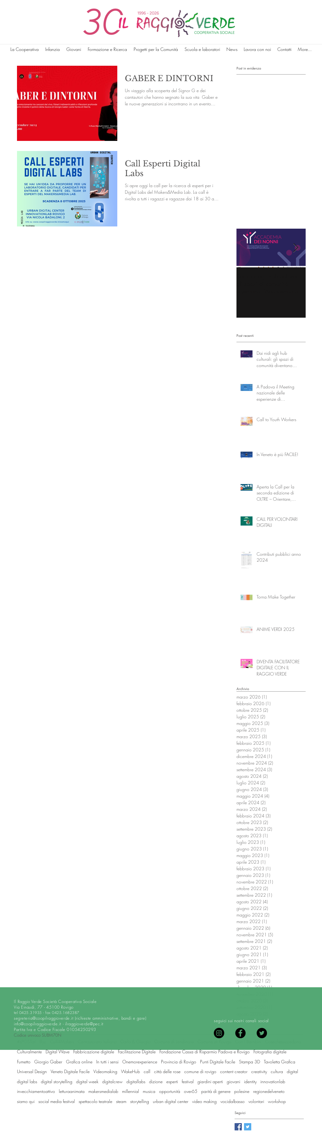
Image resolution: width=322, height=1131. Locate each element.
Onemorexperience (139, 1062)
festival (188, 1081)
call (147, 1071)
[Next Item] (295, 248)
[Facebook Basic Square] (238, 1126)
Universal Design (32, 1071)
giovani (233, 1081)
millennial (130, 1091)
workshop (277, 1101)
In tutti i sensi (107, 1062)
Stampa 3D (249, 1062)
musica (149, 1091)
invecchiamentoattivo (36, 1091)
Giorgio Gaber (48, 1062)
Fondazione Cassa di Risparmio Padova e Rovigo (204, 1052)
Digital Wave (57, 1052)
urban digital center (170, 1101)
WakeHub (130, 1071)
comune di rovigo (200, 1071)
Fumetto (24, 1062)
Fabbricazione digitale (93, 1052)
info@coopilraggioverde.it (37, 1024)
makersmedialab (103, 1091)
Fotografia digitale (269, 1052)
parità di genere (215, 1091)
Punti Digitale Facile (217, 1062)
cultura (277, 1071)
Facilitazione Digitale (137, 1052)
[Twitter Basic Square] (247, 1126)
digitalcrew (112, 1081)
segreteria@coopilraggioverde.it (43, 1018)
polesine (241, 1091)
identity (250, 1081)
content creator (233, 1071)
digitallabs (135, 1081)
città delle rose (167, 1071)
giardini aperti (210, 1081)
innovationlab (272, 1081)
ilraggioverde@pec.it (84, 1024)
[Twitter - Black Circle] (262, 1033)
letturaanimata (72, 1091)
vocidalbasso (232, 1101)
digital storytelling (56, 1081)
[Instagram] (219, 1033)
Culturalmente (29, 1052)
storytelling (139, 1101)
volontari (256, 1101)
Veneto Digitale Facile (70, 1071)
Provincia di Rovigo (178, 1062)
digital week (87, 1081)
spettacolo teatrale (95, 1101)
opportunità (169, 1091)
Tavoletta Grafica (279, 1062)
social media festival (56, 1101)
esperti (172, 1081)
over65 (190, 1091)
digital (292, 1071)
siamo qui (26, 1101)
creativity (259, 1071)
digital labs (27, 1081)
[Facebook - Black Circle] (240, 1033)
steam (121, 1101)
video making (204, 1101)
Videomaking (105, 1071)
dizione (156, 1081)
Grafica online (79, 1062)
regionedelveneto (269, 1091)
